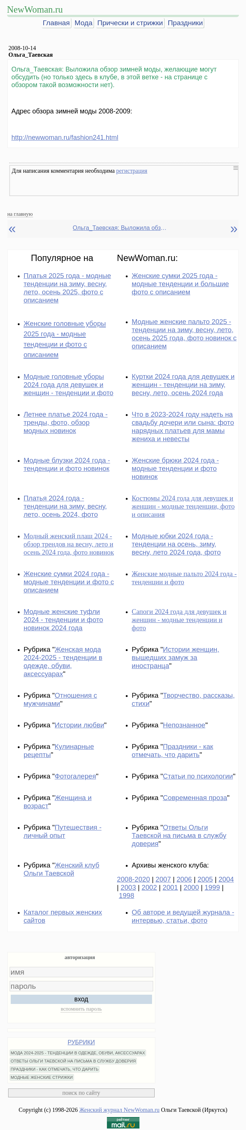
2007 (163, 879)
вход (81, 999)
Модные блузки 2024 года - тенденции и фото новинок (67, 464)
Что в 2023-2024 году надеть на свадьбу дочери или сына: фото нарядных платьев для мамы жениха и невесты (183, 426)
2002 (149, 887)
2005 (205, 879)
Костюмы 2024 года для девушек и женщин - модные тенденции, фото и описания (183, 506)
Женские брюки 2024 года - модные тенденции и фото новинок (175, 468)
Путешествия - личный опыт (63, 831)
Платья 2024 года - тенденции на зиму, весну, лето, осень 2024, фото (65, 506)
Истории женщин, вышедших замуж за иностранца (175, 657)
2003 (128, 887)
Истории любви (79, 725)
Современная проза (195, 798)
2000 (191, 887)
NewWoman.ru (35, 9)
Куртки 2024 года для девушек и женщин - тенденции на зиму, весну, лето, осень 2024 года (183, 385)
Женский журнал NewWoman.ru (119, 1110)
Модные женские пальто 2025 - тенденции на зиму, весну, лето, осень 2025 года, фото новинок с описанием (184, 334)
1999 (212, 887)
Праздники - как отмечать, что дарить (172, 751)
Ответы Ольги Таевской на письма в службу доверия (179, 835)
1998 (126, 895)
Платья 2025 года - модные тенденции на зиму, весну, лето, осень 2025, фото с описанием (67, 288)
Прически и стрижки (130, 23)
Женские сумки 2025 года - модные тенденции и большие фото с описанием (180, 284)
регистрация (131, 171)
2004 (226, 879)
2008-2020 (133, 879)
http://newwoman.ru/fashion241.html (64, 137)
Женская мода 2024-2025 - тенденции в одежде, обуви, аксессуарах (63, 661)
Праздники (185, 23)
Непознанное (184, 725)
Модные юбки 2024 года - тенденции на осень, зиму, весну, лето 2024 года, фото (176, 544)
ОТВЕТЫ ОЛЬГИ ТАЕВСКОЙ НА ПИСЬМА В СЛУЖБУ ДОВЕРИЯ (73, 1061)
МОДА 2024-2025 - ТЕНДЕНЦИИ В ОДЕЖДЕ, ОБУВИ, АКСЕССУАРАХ (78, 1053)
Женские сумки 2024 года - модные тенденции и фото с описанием (69, 582)
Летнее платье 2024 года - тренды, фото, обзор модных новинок (66, 422)
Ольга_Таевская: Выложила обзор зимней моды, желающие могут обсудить (121, 228)
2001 (170, 887)
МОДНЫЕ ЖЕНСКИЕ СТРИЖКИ (42, 1077)
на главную (20, 214)
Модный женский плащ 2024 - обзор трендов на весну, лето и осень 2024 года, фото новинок (69, 544)
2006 (184, 879)
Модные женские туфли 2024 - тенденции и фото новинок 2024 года (63, 620)
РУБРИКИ (81, 1042)
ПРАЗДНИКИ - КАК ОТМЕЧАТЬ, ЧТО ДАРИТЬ (55, 1069)
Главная (56, 23)
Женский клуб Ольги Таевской (62, 869)
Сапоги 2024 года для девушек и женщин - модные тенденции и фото (179, 620)
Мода (83, 23)
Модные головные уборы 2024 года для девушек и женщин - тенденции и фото (69, 385)
